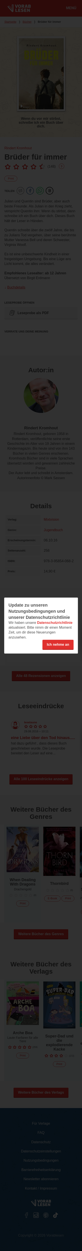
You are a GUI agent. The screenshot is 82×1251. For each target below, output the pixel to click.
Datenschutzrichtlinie (54, 622)
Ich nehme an (58, 644)
